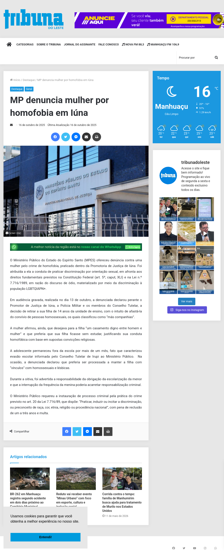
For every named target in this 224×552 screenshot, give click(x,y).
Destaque (29, 80)
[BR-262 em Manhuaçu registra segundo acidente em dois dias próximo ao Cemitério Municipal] (30, 479)
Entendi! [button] (45, 537)
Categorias (24, 44)
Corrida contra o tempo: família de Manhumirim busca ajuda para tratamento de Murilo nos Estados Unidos (122, 502)
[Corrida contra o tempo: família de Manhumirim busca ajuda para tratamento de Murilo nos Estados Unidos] (122, 479)
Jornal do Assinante (79, 44)
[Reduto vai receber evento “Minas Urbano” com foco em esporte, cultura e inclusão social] (76, 479)
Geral (29, 89)
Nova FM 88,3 (133, 44)
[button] (11, 527)
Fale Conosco (108, 44)
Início (15, 80)
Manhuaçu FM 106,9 (163, 44)
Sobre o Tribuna (49, 44)
